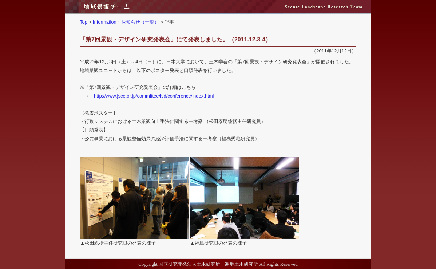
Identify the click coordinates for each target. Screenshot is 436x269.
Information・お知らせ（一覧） (126, 22)
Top (83, 22)
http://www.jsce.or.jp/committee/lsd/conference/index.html (154, 96)
